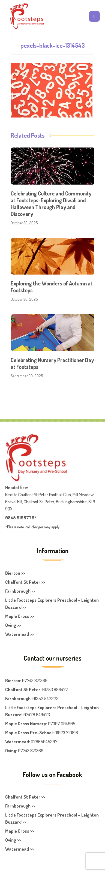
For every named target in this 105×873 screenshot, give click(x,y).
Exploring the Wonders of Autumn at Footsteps (51, 287)
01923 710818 (66, 732)
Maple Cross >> (19, 616)
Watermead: (17, 741)
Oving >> (13, 625)
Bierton (12, 680)
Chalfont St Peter (22, 689)
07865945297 (44, 741)
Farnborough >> (20, 591)
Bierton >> (15, 573)
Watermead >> (19, 634)
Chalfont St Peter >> (25, 582)
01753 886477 (55, 689)
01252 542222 (45, 698)
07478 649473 (36, 714)
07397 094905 (61, 723)
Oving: (11, 750)
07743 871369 (34, 680)
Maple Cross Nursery (25, 723)
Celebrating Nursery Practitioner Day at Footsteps (52, 363)
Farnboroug (16, 698)
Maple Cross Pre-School (29, 732)
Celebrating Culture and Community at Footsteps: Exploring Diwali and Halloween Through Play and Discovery (51, 203)
